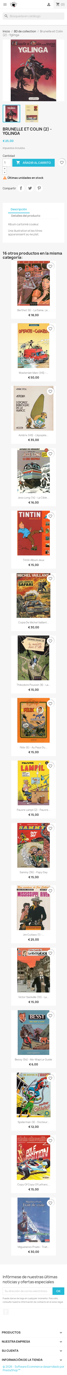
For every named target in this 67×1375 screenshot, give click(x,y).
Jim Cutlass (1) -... (33, 934)
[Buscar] (33, 16)
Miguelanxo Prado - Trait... (33, 1247)
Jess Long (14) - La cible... (33, 497)
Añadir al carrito (33, 162)
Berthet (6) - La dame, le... (33, 310)
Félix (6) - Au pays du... (33, 747)
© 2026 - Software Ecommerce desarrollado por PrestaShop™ (33, 1368)
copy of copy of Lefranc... (33, 1184)
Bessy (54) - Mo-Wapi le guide (33, 1059)
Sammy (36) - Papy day (34, 872)
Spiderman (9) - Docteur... (33, 1122)
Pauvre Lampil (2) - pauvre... (33, 810)
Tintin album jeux (33, 560)
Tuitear (30, 188)
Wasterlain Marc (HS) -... (33, 372)
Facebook (6, 1312)
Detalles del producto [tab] (25, 216)
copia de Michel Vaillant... (33, 622)
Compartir (20, 188)
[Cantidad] (7, 163)
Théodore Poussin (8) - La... (33, 685)
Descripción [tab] (19, 209)
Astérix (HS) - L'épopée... (34, 435)
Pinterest (39, 188)
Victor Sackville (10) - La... (33, 997)
